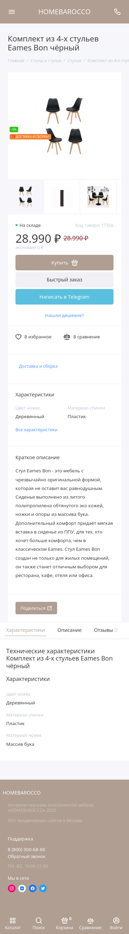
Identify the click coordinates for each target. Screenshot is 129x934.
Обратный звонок (27, 856)
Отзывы (105, 630)
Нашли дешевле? (64, 315)
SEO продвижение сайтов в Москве (45, 821)
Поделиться (36, 608)
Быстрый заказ (65, 279)
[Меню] (11, 11)
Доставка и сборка (38, 366)
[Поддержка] (117, 11)
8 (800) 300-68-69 (26, 849)
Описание (69, 630)
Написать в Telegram (64, 296)
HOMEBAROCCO (65, 11)
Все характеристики (36, 430)
